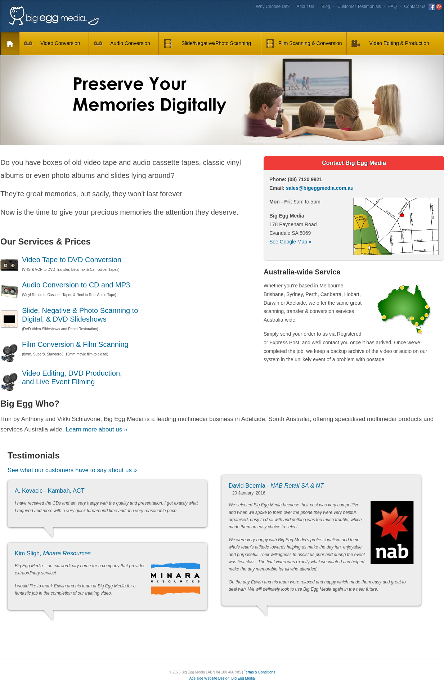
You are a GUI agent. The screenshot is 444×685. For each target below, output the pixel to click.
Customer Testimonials (359, 6)
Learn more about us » (96, 429)
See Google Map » (290, 242)
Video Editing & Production (390, 43)
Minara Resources (67, 553)
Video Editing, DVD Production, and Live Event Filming (61, 377)
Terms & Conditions (259, 672)
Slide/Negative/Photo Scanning (207, 43)
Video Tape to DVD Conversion (60, 260)
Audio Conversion (122, 43)
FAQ (392, 6)
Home (7, 43)
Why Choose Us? (273, 6)
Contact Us (414, 6)
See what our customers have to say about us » (72, 470)
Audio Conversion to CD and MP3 (65, 285)
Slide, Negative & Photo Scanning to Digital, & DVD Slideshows (69, 315)
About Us (305, 6)
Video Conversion (52, 43)
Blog (326, 6)
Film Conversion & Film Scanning (64, 344)
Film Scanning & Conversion (304, 43)
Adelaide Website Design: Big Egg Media (222, 678)
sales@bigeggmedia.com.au (320, 188)
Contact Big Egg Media (354, 163)
